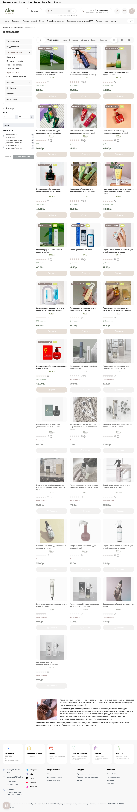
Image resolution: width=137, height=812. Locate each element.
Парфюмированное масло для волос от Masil (116, 73)
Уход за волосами (14, 52)
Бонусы (22, 2)
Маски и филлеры (14, 65)
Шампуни (10, 57)
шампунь (74, 15)
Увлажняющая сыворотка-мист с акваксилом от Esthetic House (50, 309)
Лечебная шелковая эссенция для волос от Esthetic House (117, 425)
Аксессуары (11, 99)
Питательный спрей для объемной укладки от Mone (51, 547)
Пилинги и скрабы (14, 61)
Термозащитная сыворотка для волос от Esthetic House (83, 309)
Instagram (31, 787)
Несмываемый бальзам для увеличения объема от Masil (48, 425)
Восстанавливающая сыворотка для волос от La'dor (51, 605)
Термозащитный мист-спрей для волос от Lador (83, 367)
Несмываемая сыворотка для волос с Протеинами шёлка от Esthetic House (118, 191)
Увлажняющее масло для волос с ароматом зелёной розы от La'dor (84, 486)
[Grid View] (113, 40)
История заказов (113, 777)
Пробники (11, 88)
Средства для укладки (16, 76)
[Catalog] (34, 11)
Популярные (74, 40)
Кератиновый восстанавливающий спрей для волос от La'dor (118, 251)
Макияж (10, 83)
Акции (79, 780)
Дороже (94, 40)
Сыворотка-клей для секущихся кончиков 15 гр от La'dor (49, 73)
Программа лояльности (86, 774)
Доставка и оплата (10, 2)
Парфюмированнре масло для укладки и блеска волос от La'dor (117, 309)
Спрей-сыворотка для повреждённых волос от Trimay (83, 73)
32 (41, 40)
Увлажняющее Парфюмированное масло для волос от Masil (84, 605)
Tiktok (30, 778)
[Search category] (48, 11)
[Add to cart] (51, 96)
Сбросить (8, 157)
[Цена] (9, 117)
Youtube (31, 782)
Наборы (10, 94)
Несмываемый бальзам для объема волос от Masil (51, 367)
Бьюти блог (46, 2)
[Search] (69, 11)
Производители (53, 780)
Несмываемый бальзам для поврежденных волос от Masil (48, 132)
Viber (30, 774)
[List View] (121, 40)
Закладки (110, 780)
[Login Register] (117, 11)
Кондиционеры (13, 69)
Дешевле (85, 40)
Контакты (57, 2)
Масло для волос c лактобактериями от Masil (47, 663)
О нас (29, 2)
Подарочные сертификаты (87, 777)
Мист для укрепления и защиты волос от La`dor (49, 251)
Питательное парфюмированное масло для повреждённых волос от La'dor (51, 487)
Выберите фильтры (23, 157)
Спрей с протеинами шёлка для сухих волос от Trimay (116, 486)
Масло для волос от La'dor (81, 250)
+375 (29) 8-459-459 (99, 10)
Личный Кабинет (113, 774)
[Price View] (129, 40)
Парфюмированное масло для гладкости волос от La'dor (116, 367)
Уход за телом (12, 47)
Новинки (103, 40)
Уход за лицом (12, 41)
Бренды (37, 2)
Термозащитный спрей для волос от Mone (118, 605)
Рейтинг (63, 40)
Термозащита (12, 73)
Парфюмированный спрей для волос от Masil (83, 547)
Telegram (31, 769)
